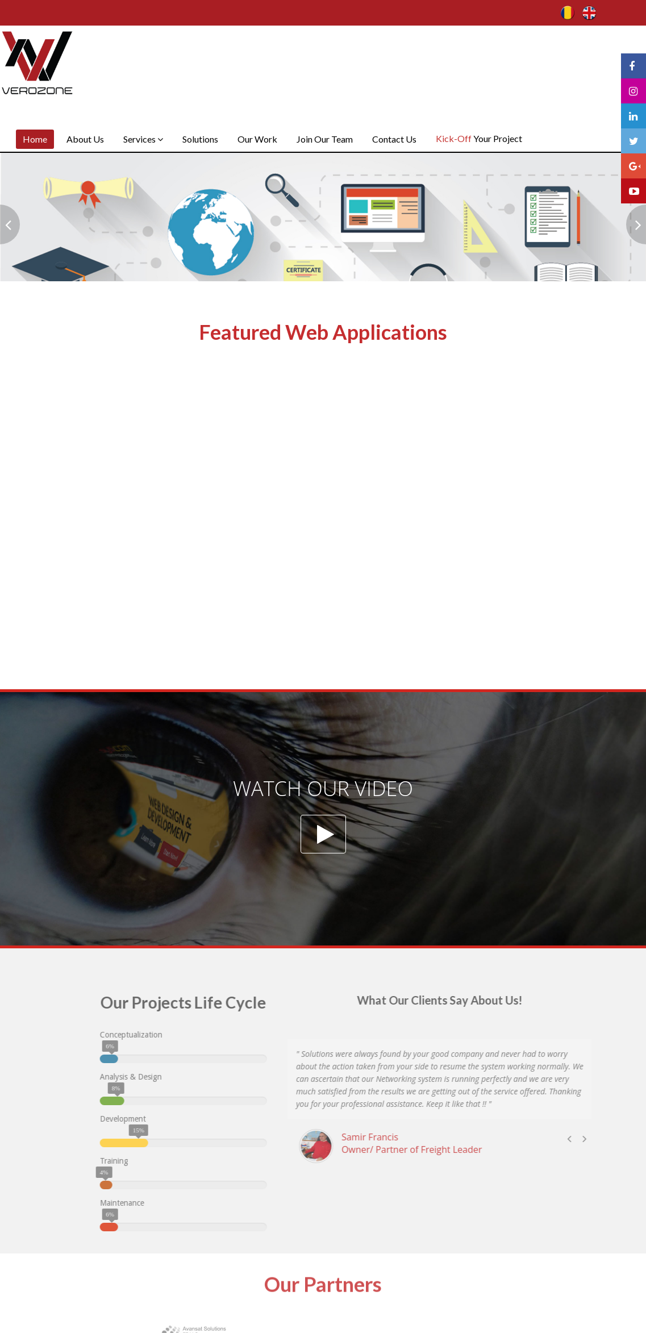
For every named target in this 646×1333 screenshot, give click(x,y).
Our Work (257, 139)
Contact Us (394, 139)
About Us (85, 139)
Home (35, 139)
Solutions (200, 139)
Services (143, 139)
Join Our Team (325, 139)
